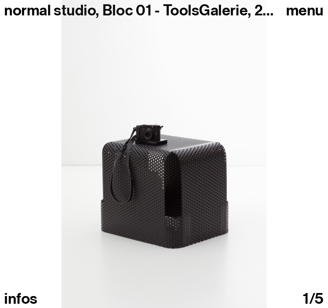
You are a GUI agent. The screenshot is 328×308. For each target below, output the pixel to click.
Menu (305, 10)
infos (21, 298)
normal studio (50, 10)
